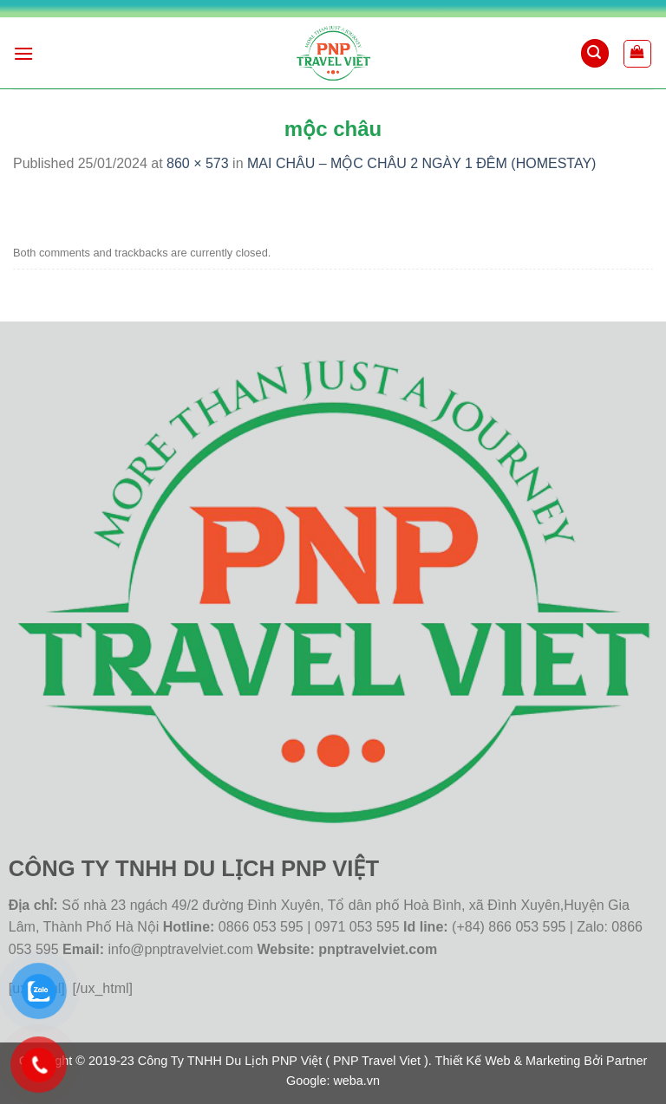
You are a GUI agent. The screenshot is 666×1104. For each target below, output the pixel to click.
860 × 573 (197, 163)
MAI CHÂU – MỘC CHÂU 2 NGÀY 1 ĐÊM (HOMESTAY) (421, 163)
